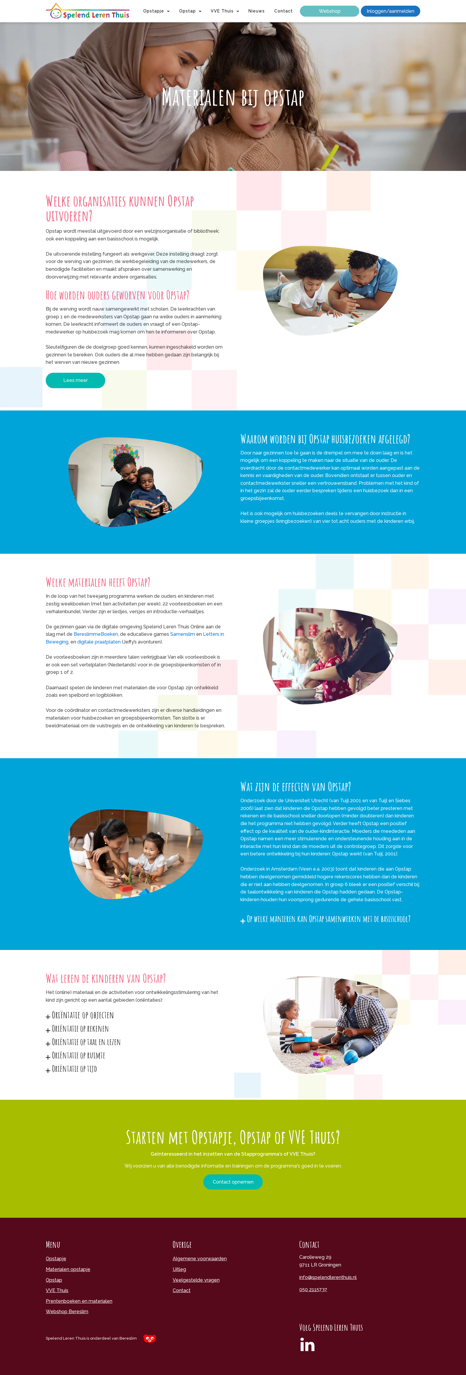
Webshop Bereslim (67, 1311)
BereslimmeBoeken (96, 634)
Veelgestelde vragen (196, 1280)
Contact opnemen (233, 1182)
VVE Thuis (225, 11)
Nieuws (256, 11)
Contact (283, 11)
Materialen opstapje (68, 1269)
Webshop (330, 11)
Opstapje (156, 11)
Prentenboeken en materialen (79, 1301)
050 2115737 (313, 1289)
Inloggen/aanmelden (390, 11)
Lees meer (75, 380)
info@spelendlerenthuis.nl (328, 1277)
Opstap (190, 11)
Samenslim (183, 634)
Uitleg (179, 1269)
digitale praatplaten (99, 642)
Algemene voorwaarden (200, 1258)
